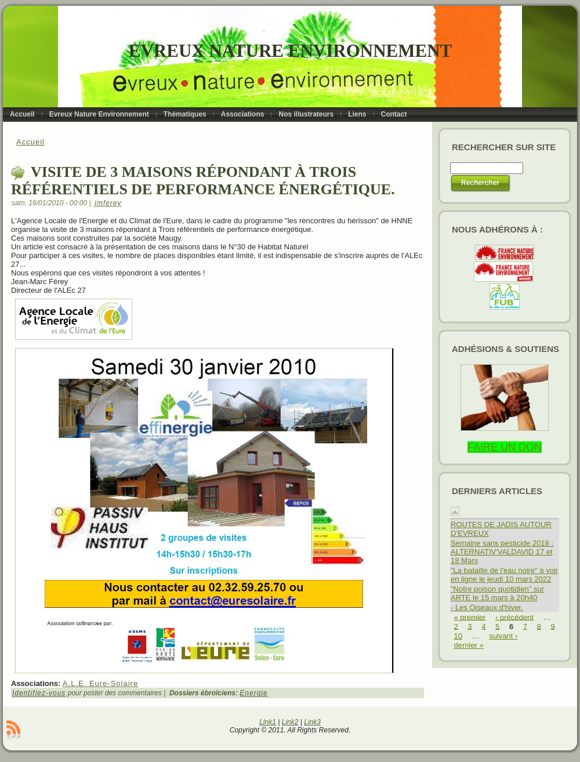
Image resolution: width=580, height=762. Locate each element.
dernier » (469, 645)
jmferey (108, 203)
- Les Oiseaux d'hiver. (487, 607)
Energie (253, 693)
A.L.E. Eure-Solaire (100, 683)
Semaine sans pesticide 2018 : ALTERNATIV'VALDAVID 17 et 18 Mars (502, 552)
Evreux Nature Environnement (290, 51)
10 (458, 636)
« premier (470, 616)
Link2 (290, 722)
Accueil (30, 141)
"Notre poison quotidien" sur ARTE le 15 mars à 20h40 (497, 593)
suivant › (503, 636)
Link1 (267, 722)
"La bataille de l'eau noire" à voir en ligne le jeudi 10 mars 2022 (504, 574)
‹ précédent (514, 616)
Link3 (312, 722)
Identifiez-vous (39, 693)
